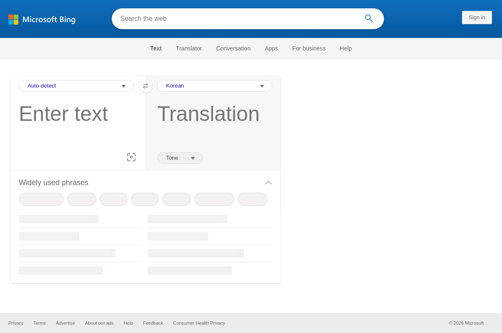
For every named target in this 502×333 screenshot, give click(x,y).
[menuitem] (160, 48)
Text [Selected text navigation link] (156, 48)
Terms (39, 322)
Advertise (65, 322)
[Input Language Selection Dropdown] (76, 86)
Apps (271, 48)
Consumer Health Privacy (199, 322)
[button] (131, 157)
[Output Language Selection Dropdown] (214, 86)
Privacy (15, 322)
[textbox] (74, 127)
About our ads (99, 322)
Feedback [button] (153, 322)
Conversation (233, 48)
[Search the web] (237, 19)
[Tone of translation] (180, 158)
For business (309, 48)
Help (346, 48)
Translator (189, 48)
